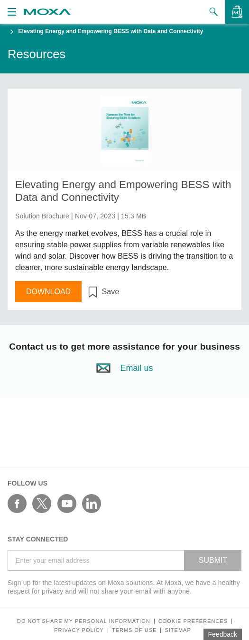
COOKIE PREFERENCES (193, 621)
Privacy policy (79, 630)
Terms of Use (134, 630)
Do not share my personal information (83, 621)
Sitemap (178, 630)
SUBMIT (213, 560)
